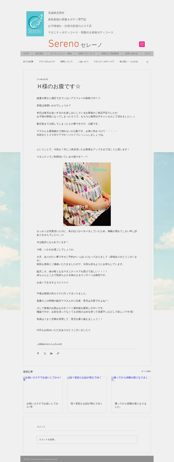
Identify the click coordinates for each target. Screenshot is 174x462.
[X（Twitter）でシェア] (44, 353)
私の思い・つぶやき (129, 61)
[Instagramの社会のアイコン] (142, 44)
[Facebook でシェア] (38, 353)
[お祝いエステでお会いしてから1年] (43, 388)
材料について (66, 61)
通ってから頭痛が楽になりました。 (131, 405)
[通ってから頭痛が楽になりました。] (131, 388)
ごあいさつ (83, 61)
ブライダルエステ (47, 61)
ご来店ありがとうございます (49, 344)
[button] (147, 62)
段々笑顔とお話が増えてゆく (86, 403)
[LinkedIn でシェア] (51, 353)
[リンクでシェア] (58, 353)
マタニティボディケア (104, 61)
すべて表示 (146, 371)
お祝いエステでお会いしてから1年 (42, 405)
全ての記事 (28, 61)
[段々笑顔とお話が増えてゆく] (87, 388)
